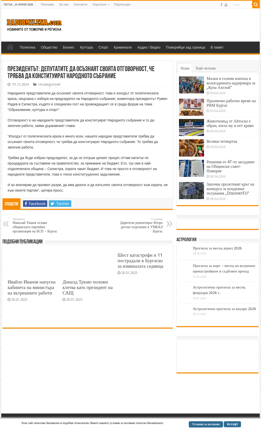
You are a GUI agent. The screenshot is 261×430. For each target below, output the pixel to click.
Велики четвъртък (221, 141)
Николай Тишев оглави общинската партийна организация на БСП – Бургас (38, 225)
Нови (185, 68)
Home (10, 47)
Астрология (186, 239)
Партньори (122, 4)
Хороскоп (99, 4)
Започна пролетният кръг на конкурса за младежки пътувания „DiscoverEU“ (230, 189)
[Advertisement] (165, 25)
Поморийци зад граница (185, 47)
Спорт (103, 47)
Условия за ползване (206, 424)
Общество (49, 47)
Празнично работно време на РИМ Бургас (231, 103)
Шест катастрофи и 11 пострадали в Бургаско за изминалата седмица (140, 260)
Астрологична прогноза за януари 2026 (224, 309)
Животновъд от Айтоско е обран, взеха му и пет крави (230, 123)
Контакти (80, 4)
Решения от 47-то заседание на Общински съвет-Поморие (230, 166)
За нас (64, 4)
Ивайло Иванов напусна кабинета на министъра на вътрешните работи (32, 287)
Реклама (47, 4)
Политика (27, 47)
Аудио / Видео (149, 47)
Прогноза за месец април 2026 (217, 248)
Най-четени (206, 68)
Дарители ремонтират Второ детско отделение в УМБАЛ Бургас (137, 225)
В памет (217, 47)
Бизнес (68, 47)
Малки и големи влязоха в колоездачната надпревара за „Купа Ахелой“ (230, 83)
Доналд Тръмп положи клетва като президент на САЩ (87, 287)
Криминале (123, 47)
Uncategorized (49, 84)
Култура (86, 47)
